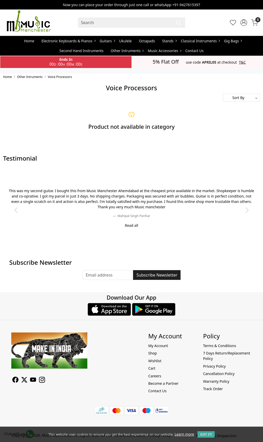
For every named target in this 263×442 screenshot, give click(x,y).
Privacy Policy (214, 366)
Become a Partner (163, 383)
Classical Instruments (200, 40)
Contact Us (194, 50)
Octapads (147, 40)
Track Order (213, 388)
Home (29, 40)
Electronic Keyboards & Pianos (68, 40)
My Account (158, 345)
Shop (152, 353)
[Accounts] (243, 22)
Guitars (107, 40)
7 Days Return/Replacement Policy (226, 356)
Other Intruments (127, 50)
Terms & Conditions (219, 345)
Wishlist (154, 360)
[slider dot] (131, 228)
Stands (169, 40)
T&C (242, 62)
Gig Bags (233, 40)
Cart (151, 368)
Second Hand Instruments (81, 50)
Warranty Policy (216, 381)
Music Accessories (164, 50)
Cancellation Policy (219, 373)
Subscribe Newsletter (156, 275)
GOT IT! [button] (206, 434)
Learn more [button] (184, 434)
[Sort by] (241, 98)
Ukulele (125, 40)
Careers (154, 376)
